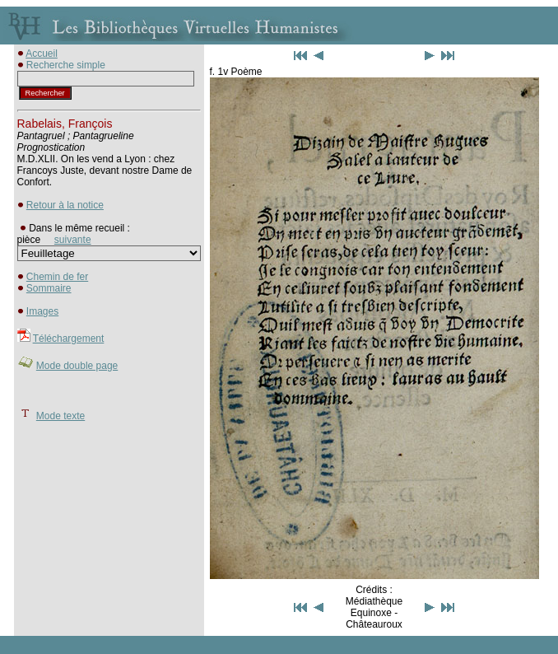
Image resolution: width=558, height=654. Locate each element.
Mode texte (60, 416)
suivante (72, 239)
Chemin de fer (57, 277)
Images (42, 311)
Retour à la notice (65, 205)
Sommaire (49, 288)
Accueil (42, 53)
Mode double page (77, 365)
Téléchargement (69, 338)
